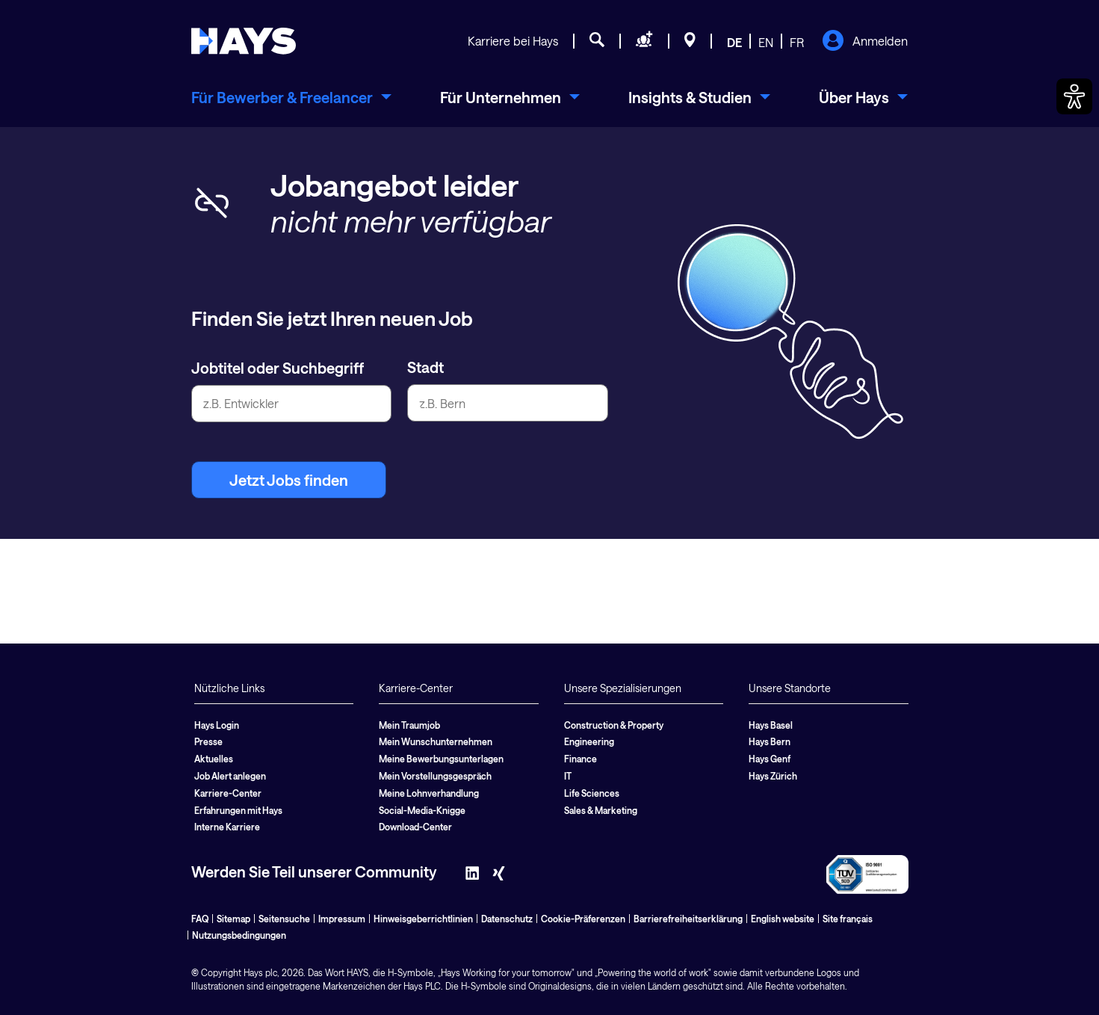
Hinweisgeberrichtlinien (423, 918)
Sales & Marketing (600, 810)
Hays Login (216, 725)
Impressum (341, 918)
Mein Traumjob (409, 725)
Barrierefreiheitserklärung (688, 918)
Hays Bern (769, 741)
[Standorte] (690, 42)
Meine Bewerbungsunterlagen (441, 758)
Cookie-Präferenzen (583, 918)
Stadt (425, 367)
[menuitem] (291, 97)
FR (797, 42)
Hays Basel (771, 725)
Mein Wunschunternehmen (435, 741)
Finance (580, 758)
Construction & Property (613, 725)
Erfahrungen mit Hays (238, 810)
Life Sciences (591, 793)
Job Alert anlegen (230, 776)
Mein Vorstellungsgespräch (435, 776)
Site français (848, 918)
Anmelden (865, 42)
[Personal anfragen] (644, 42)
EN (765, 42)
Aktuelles (213, 758)
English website (782, 918)
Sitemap (233, 918)
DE (734, 42)
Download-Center (415, 826)
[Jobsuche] (597, 42)
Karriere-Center (227, 793)
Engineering (589, 741)
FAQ (199, 918)
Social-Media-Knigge (422, 810)
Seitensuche (284, 918)
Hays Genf (769, 758)
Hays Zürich (773, 776)
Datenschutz (507, 918)
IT (568, 776)
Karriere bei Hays (513, 41)
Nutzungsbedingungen (239, 935)
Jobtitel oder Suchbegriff (277, 368)
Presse (208, 741)
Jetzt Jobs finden (288, 480)
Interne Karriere (227, 826)
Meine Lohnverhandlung (429, 793)
